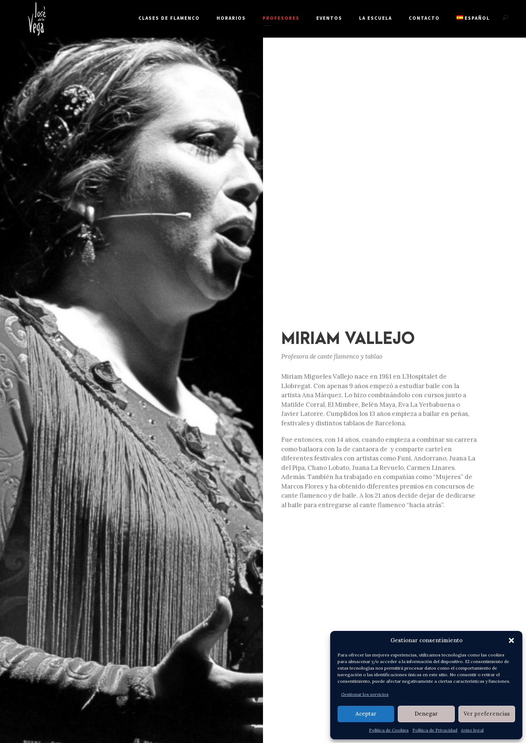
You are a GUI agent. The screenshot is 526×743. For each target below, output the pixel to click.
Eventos (329, 18)
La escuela (375, 18)
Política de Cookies (389, 730)
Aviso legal (472, 730)
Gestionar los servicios (365, 694)
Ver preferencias (487, 713)
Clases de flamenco (169, 18)
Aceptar (366, 713)
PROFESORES (281, 18)
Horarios (231, 18)
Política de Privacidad (434, 730)
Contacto (424, 18)
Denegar (426, 713)
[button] (511, 640)
